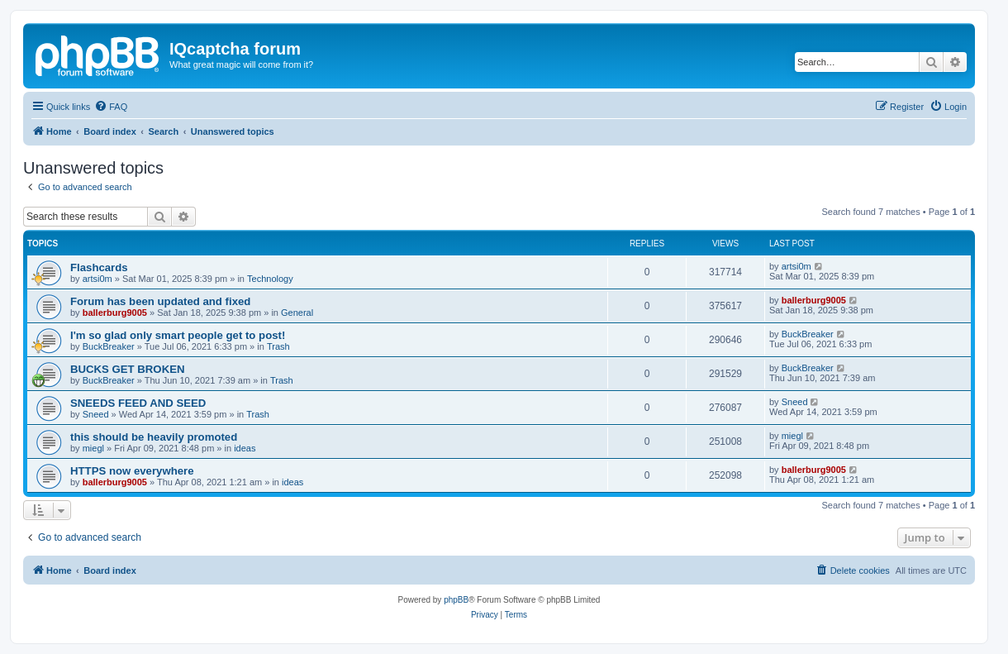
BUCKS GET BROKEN (127, 369)
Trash (278, 346)
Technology (270, 279)
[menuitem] (110, 107)
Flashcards (99, 267)
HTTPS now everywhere (132, 471)
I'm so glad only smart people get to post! (177, 335)
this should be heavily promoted (153, 437)
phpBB (456, 599)
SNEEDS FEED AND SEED (138, 403)
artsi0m (97, 279)
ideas (244, 448)
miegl (93, 448)
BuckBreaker (109, 346)
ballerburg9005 (115, 312)
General (297, 312)
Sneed (96, 414)
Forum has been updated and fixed (160, 301)
